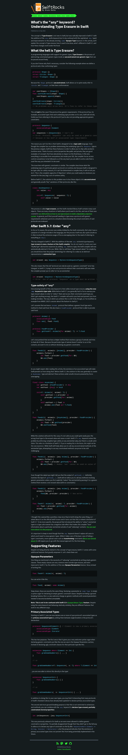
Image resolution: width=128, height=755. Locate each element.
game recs (70, 16)
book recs (61, 16)
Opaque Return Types (75, 602)
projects (52, 16)
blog (35, 16)
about (40, 16)
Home (59, 749)
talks (45, 16)
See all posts (66, 749)
